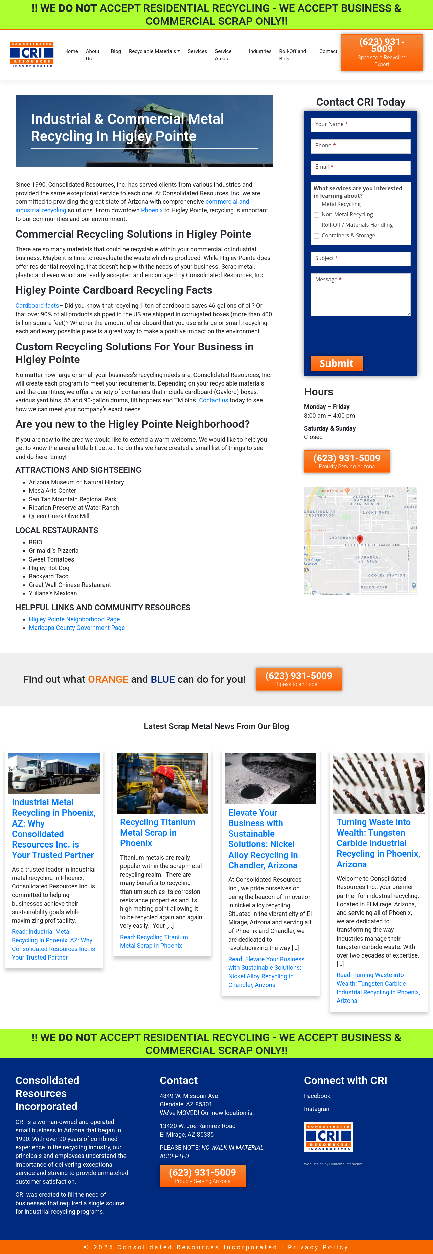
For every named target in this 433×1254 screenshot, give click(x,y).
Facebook (317, 1095)
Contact (328, 51)
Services (197, 51)
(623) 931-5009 (382, 52)
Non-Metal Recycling (343, 214)
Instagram (318, 1109)
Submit (337, 363)
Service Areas (223, 55)
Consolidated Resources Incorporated (197, 1247)
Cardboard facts (37, 305)
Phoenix (152, 210)
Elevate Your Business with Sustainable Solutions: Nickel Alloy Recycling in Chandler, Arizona (263, 839)
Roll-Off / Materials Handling (353, 224)
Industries (260, 51)
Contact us (213, 400)
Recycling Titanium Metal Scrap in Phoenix (158, 832)
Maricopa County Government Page (77, 627)
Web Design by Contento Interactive (333, 1164)
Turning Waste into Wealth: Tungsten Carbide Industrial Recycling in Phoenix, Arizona (378, 843)
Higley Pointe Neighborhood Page (74, 619)
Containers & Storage (344, 235)
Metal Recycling (337, 204)
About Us (92, 55)
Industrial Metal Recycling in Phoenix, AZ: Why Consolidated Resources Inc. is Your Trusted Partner (54, 828)
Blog (116, 51)
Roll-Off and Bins (292, 55)
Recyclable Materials (152, 51)
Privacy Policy (318, 1247)
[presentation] (362, 336)
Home (71, 51)
